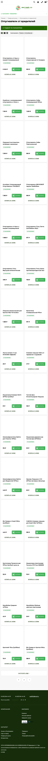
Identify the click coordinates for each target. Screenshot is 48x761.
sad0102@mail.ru (34, 696)
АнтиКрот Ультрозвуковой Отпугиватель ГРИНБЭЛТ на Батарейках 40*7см (12, 186)
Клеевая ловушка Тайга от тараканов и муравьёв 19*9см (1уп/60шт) (35, 354)
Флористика (4, 738)
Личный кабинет (26, 715)
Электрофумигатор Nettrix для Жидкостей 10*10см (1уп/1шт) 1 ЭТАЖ (12, 481)
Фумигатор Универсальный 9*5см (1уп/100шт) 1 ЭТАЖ (34, 312)
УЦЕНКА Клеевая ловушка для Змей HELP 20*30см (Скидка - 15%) (35, 523)
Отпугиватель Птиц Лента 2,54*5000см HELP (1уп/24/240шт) (35, 228)
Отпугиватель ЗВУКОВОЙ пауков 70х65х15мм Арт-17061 (35, 186)
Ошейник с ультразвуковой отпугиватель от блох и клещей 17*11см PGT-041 (12, 102)
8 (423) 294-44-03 (6, 696)
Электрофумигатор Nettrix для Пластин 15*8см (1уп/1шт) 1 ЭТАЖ (12, 438)
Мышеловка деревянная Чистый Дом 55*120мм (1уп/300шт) (34, 438)
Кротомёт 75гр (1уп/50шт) (11, 647)
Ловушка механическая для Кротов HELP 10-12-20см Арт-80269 (12, 312)
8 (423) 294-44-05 (20, 696)
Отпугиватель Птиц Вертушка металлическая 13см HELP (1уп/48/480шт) (11, 270)
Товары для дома (12, 18)
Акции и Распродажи (7, 731)
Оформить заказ (26, 718)
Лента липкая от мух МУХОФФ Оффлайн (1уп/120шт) (10, 354)
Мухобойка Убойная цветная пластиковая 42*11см (33, 607)
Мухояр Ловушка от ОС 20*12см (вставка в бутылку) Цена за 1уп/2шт (35, 481)
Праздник (25, 731)
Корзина (24, 713)
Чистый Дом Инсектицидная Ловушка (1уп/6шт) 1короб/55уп (35, 396)
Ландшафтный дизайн (28, 735)
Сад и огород (5, 733)
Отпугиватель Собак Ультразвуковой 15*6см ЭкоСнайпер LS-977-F (34, 102)
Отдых (24, 733)
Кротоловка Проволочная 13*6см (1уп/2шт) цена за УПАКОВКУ (12, 565)
